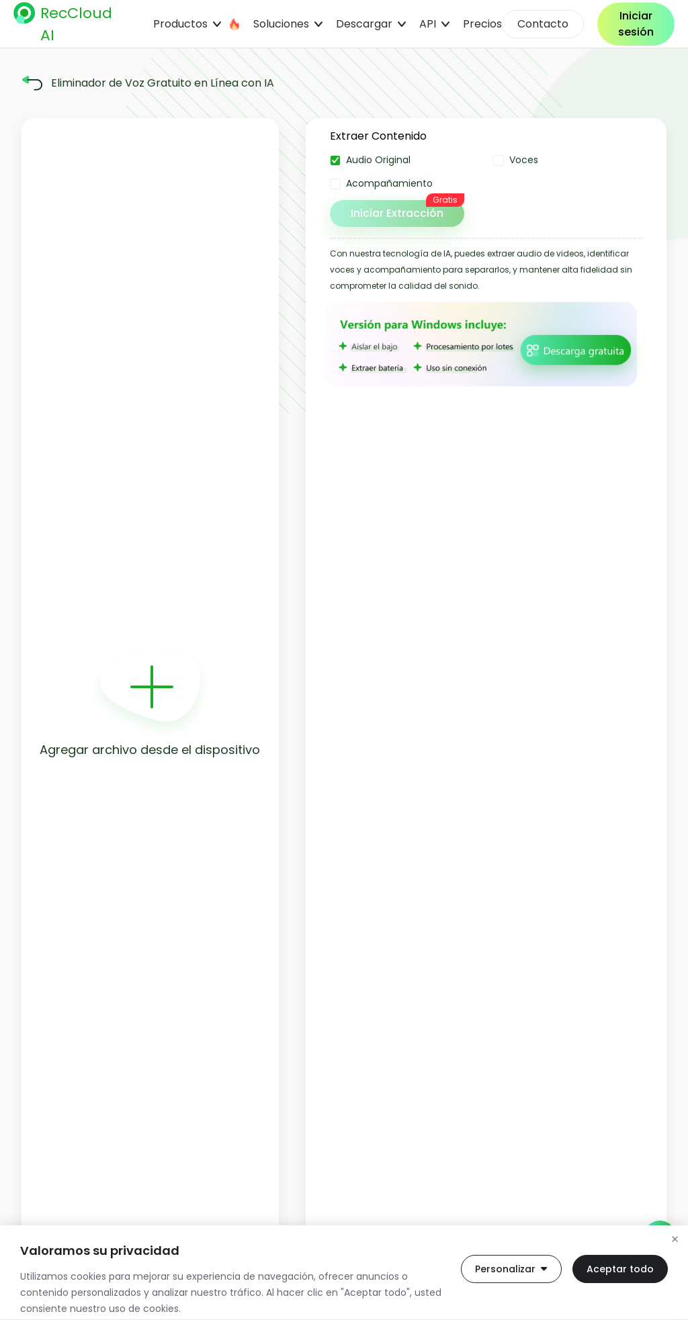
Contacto (542, 24)
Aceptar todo (620, 1269)
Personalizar (511, 1269)
